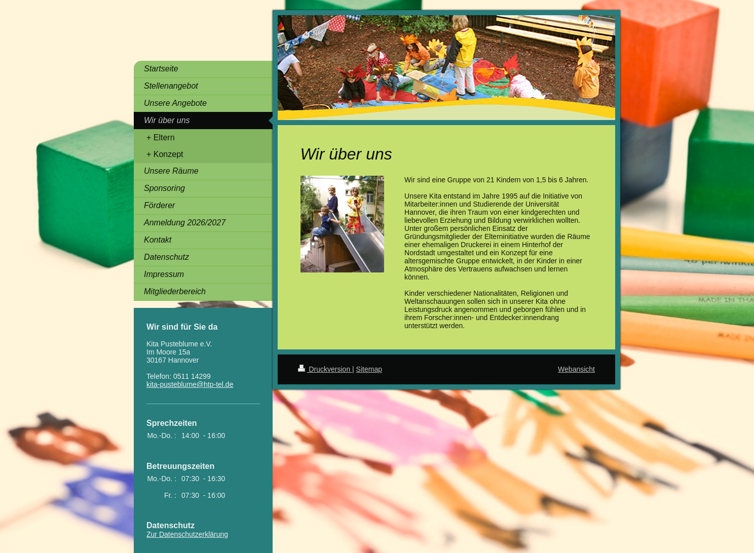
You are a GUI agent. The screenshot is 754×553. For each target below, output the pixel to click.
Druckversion (325, 369)
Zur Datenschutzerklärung (187, 534)
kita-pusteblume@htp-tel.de (189, 384)
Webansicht (576, 369)
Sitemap (369, 369)
